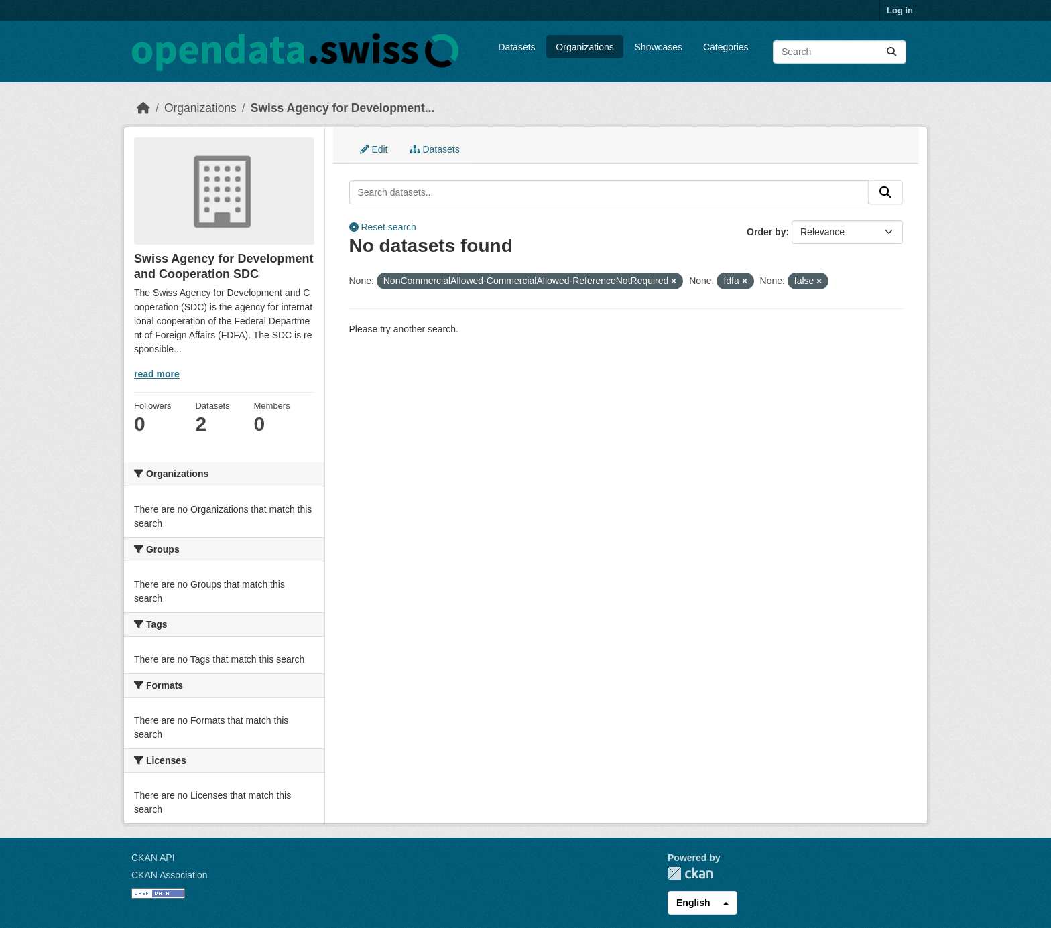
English (693, 902)
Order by (766, 231)
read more (157, 374)
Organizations (584, 47)
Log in (900, 10)
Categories (726, 47)
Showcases (659, 47)
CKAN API (153, 857)
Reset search (382, 227)
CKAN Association (169, 875)
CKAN (690, 873)
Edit (374, 149)
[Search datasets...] (839, 52)
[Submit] (891, 52)
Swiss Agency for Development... (343, 108)
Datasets (516, 47)
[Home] (143, 108)
